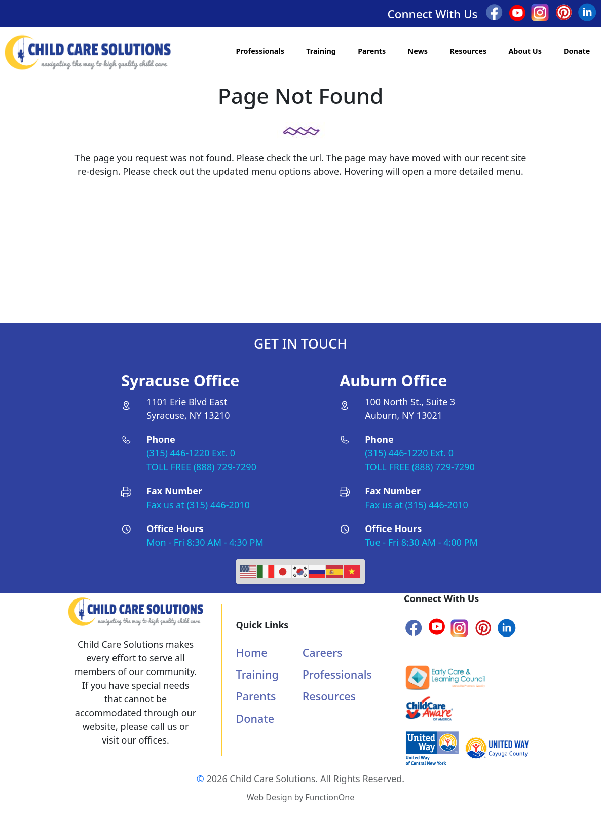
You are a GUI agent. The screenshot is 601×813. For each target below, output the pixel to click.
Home (252, 652)
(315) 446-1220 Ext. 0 (190, 453)
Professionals (260, 51)
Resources (467, 51)
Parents (372, 51)
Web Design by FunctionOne (300, 797)
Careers (323, 652)
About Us (525, 51)
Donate (577, 51)
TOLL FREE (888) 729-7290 (201, 467)
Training (321, 51)
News (417, 51)
